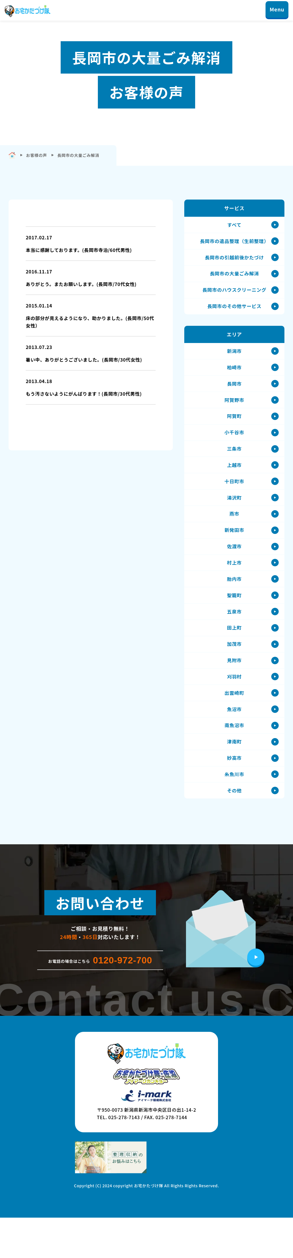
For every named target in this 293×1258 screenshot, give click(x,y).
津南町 (234, 778)
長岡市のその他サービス (234, 312)
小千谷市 (234, 446)
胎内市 (234, 603)
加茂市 (234, 673)
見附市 (234, 690)
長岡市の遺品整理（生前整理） (234, 243)
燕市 (234, 533)
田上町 (234, 655)
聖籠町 (234, 620)
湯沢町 (234, 516)
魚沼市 (234, 743)
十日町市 (234, 498)
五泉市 (234, 638)
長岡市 (234, 393)
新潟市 (234, 358)
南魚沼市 (234, 760)
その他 (234, 830)
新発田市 (234, 551)
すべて (234, 225)
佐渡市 (234, 568)
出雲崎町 (234, 725)
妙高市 (234, 795)
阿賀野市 (234, 411)
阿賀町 (234, 428)
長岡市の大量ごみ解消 (234, 277)
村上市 (234, 585)
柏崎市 (234, 376)
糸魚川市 (234, 813)
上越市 (234, 481)
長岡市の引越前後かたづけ (234, 260)
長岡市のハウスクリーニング (234, 295)
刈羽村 (234, 708)
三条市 (234, 463)
